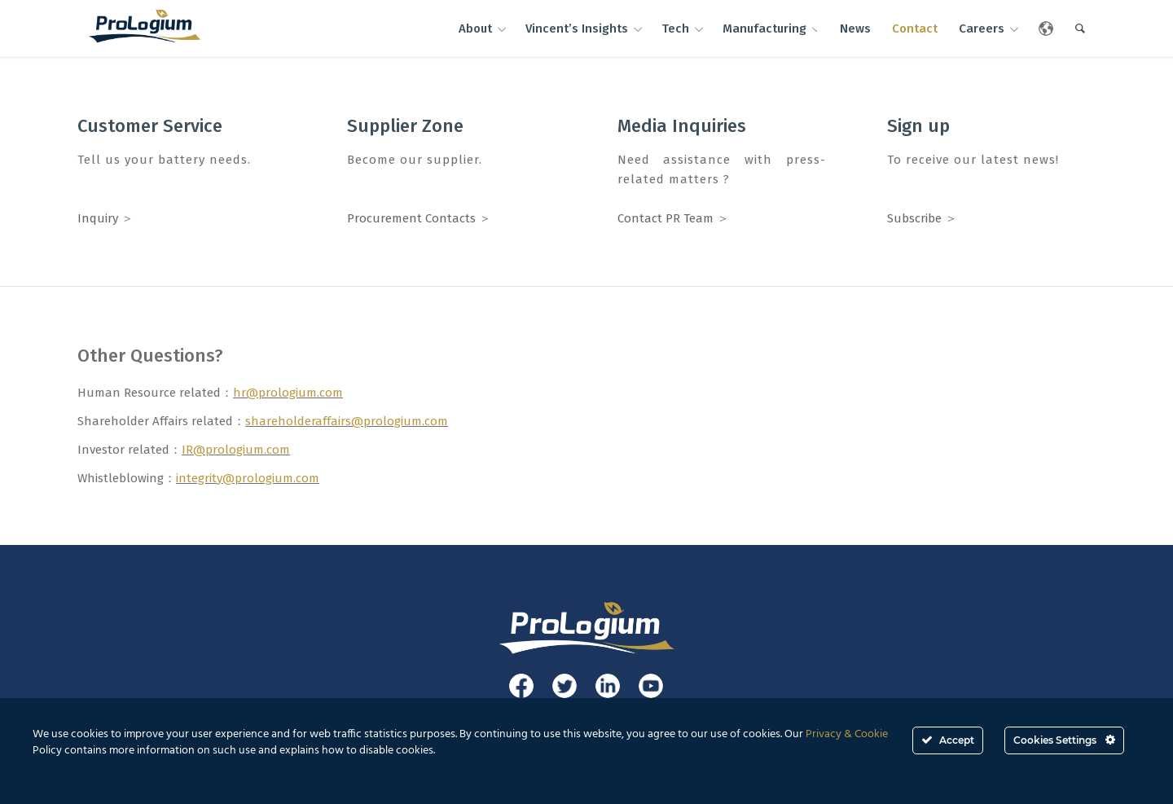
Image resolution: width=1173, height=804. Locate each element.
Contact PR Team (665, 218)
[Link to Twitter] (564, 686)
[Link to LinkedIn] (607, 686)
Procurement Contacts (411, 218)
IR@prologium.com (236, 449)
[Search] (1080, 28)
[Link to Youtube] (651, 686)
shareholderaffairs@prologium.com (346, 421)
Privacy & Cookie (847, 734)
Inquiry (97, 218)
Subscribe (914, 218)
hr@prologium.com (288, 392)
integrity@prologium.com (247, 478)
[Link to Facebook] (521, 686)
